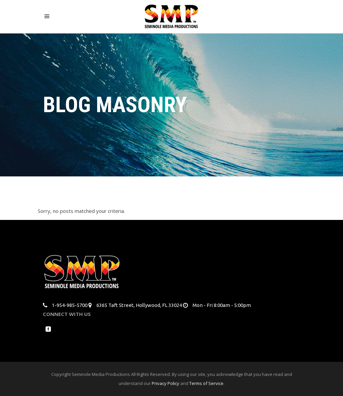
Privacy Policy (165, 383)
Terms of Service (206, 383)
